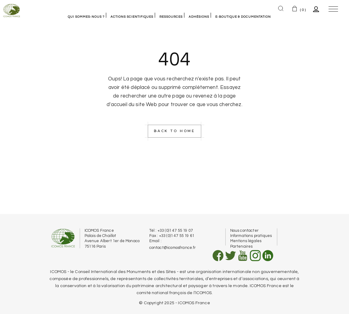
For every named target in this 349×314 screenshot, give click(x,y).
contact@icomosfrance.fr (172, 248)
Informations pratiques (251, 236)
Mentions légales (246, 241)
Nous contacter (244, 230)
